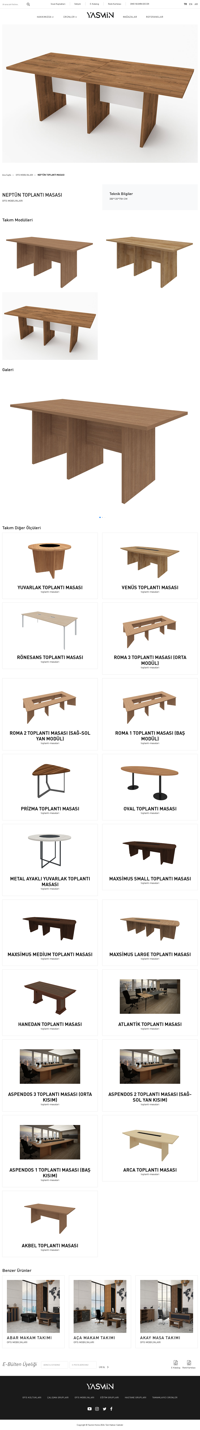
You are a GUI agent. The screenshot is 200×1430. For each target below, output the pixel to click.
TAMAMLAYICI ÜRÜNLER (165, 1397)
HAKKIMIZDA (45, 16)
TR (185, 4)
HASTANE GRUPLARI (135, 1397)
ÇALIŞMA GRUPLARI (58, 1397)
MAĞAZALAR (130, 16)
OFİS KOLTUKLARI (31, 1397)
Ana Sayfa (6, 174)
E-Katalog (94, 3)
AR (196, 4)
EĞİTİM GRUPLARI (109, 1397)
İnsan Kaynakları (58, 3)
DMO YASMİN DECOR (139, 3)
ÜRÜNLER (70, 16)
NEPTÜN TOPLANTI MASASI (51, 174)
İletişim (78, 3)
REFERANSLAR (154, 16)
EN (190, 4)
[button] (100, 517)
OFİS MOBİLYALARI (24, 174)
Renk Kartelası (114, 3)
